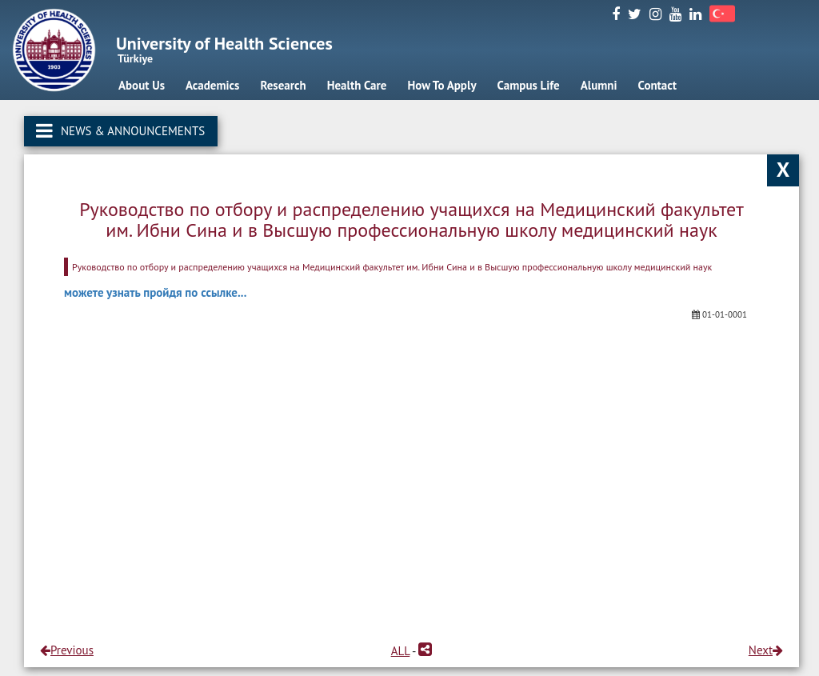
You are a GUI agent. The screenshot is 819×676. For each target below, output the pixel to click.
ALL (400, 650)
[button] (425, 650)
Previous (67, 650)
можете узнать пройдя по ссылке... (155, 292)
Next (766, 650)
